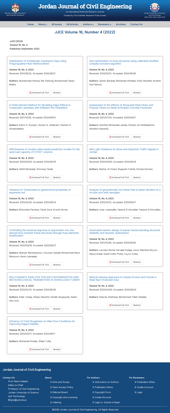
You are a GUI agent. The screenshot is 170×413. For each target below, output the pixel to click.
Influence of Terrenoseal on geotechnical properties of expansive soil (40, 191)
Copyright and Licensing (63, 397)
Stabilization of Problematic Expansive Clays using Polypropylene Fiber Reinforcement (37, 62)
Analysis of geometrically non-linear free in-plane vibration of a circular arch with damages (125, 191)
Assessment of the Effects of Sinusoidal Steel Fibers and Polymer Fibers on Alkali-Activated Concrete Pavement (121, 106)
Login (138, 392)
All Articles (72, 24)
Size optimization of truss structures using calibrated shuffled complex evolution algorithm (123, 62)
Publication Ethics (103, 387)
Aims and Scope (59, 382)
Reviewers (104, 24)
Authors (88, 24)
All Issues (57, 24)
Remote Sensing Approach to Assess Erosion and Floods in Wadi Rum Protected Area (122, 278)
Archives (121, 24)
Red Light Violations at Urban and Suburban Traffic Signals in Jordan (123, 150)
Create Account (102, 397)
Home (31, 24)
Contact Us (136, 24)
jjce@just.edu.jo (18, 400)
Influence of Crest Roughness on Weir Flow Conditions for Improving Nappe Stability (42, 322)
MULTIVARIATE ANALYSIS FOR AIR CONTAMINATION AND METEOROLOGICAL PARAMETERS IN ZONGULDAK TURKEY (44, 278)
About (42, 24)
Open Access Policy (61, 387)
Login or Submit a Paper (106, 402)
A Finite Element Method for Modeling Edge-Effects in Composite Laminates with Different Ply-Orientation (39, 106)
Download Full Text (39, 92)
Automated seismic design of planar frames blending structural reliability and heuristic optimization (124, 231)
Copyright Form (102, 392)
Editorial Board (59, 392)
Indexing (55, 402)
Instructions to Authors (106, 382)
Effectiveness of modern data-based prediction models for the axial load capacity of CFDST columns (44, 150)
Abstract (56, 92)
